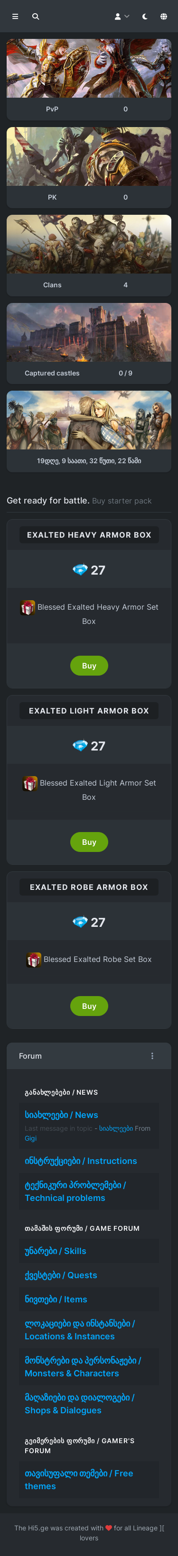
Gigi (31, 1138)
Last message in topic (59, 1128)
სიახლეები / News (61, 1115)
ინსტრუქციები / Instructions (81, 1161)
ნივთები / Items (56, 1299)
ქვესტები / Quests (61, 1275)
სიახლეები (116, 1128)
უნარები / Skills (55, 1251)
